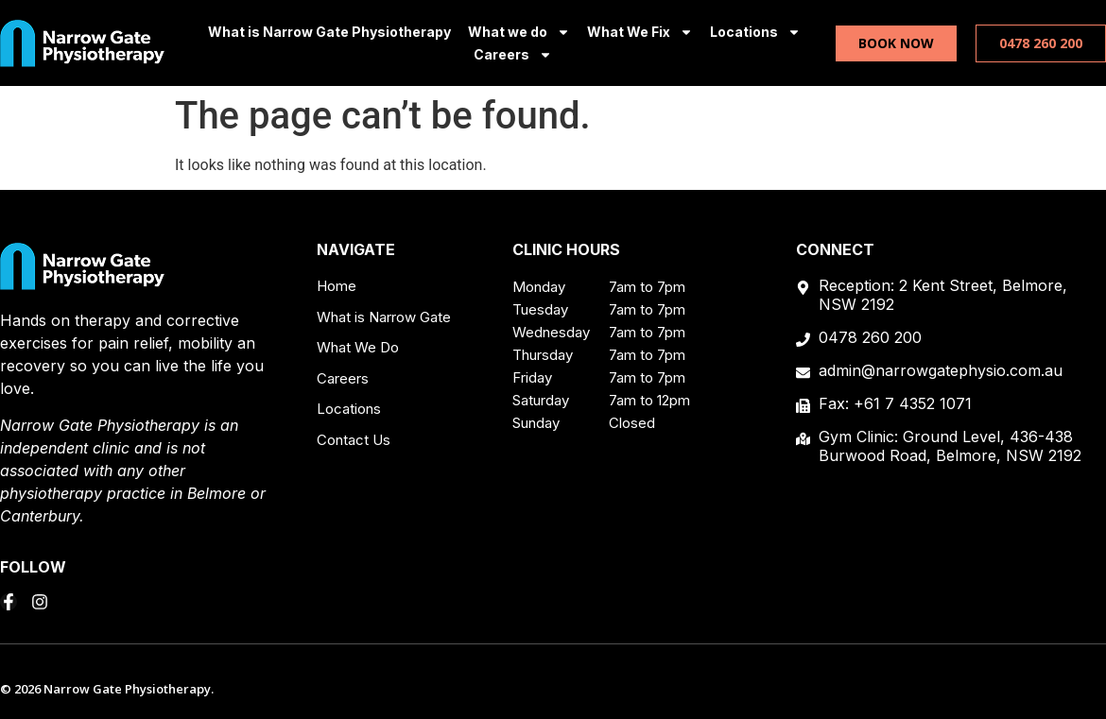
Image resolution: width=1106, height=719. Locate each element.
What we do (519, 32)
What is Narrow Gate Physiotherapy (329, 32)
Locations (755, 32)
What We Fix (640, 32)
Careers (513, 54)
